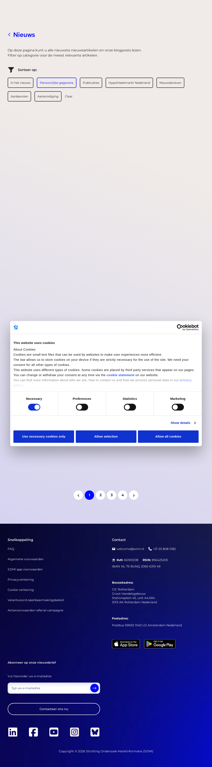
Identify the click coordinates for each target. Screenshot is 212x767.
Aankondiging (48, 96)
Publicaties (91, 83)
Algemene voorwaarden (25, 559)
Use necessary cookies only (43, 436)
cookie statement (121, 375)
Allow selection (106, 436)
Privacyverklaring (21, 579)
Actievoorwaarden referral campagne (35, 610)
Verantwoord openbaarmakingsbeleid (36, 600)
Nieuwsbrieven (170, 83)
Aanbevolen (19, 96)
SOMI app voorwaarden (25, 569)
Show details (181, 423)
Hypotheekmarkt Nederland (129, 83)
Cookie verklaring (21, 590)
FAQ (11, 549)
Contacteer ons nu (54, 709)
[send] (94, 688)
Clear (69, 96)
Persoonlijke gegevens (56, 83)
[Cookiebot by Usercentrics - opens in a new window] (180, 327)
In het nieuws (20, 83)
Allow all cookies (168, 436)
